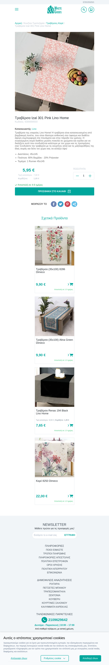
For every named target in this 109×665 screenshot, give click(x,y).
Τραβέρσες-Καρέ (54, 23)
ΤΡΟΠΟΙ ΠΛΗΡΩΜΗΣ (54, 553)
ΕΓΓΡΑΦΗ (69, 535)
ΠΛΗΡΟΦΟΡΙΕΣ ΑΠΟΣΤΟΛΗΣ (54, 557)
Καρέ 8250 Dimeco (47, 480)
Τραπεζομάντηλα (54, 591)
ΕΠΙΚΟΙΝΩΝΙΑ (88, 2)
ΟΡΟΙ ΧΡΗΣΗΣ (54, 565)
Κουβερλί (54, 599)
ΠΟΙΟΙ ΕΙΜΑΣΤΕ (54, 550)
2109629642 (57, 620)
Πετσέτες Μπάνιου (54, 588)
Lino (34, 129)
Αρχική (18, 23)
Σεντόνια (54, 595)
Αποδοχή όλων (90, 658)
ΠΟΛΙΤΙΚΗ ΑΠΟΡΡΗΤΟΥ (54, 569)
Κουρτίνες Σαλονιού (54, 603)
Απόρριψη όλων (19, 658)
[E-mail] (48, 535)
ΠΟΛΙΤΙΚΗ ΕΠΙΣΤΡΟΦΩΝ (54, 561)
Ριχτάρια (54, 584)
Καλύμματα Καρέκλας (54, 607)
